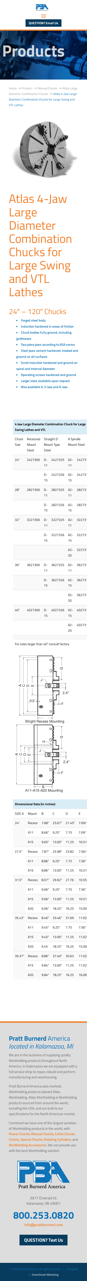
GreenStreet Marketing (45, 1274)
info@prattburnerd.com (43, 1224)
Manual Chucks (42, 1134)
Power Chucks (19, 1134)
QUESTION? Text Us (43, 1240)
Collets (14, 1139)
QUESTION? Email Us (43, 22)
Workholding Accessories (27, 1145)
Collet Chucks (65, 1134)
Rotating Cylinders (57, 1139)
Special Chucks (31, 1139)
